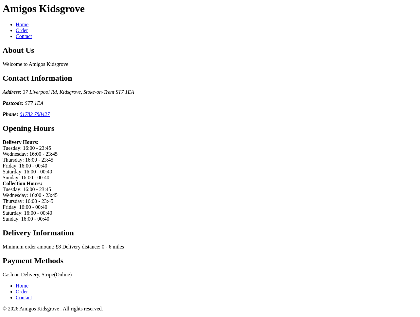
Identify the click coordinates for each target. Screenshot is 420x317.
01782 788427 (35, 114)
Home (22, 24)
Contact (24, 36)
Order (22, 30)
